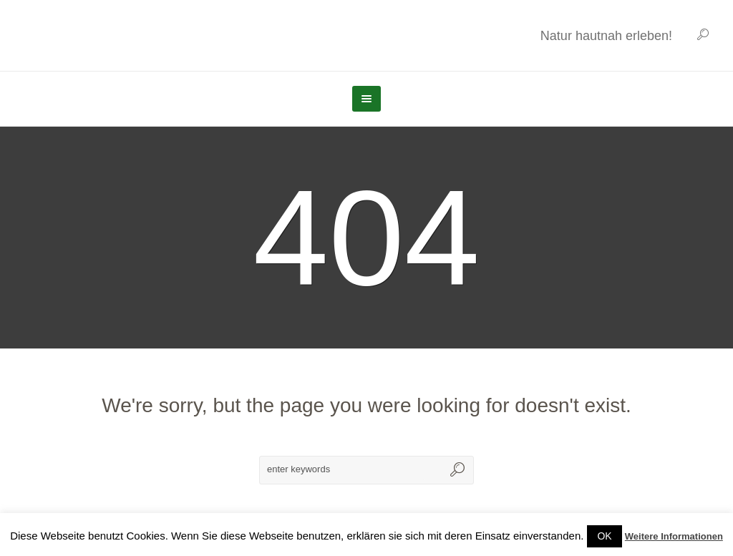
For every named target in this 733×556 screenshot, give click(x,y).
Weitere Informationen (674, 536)
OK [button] (604, 536)
